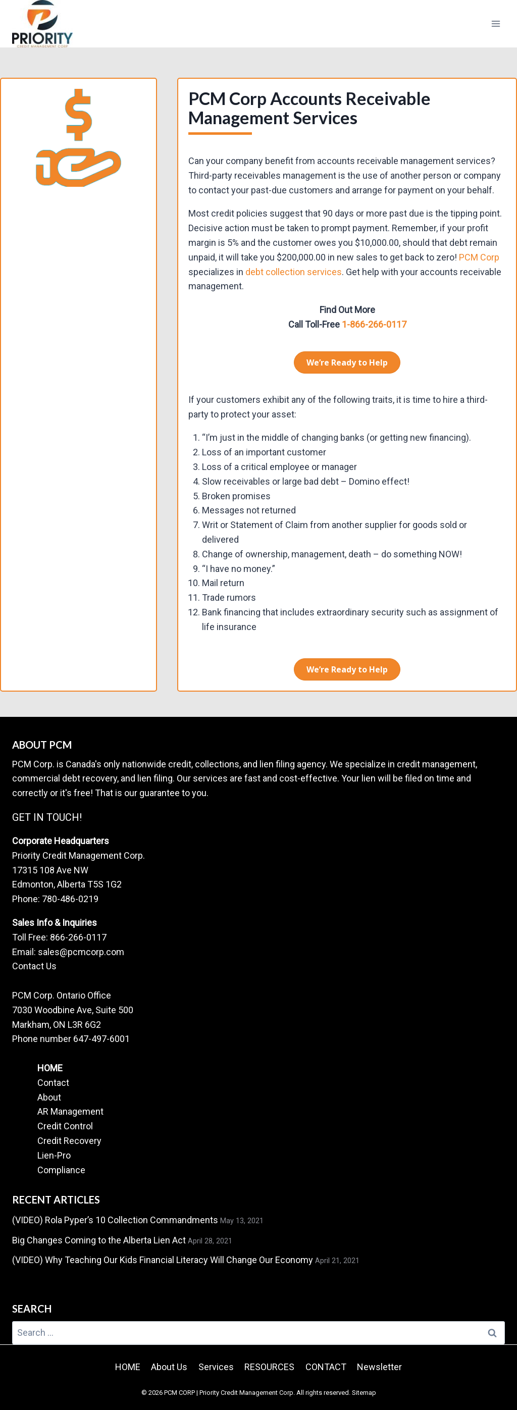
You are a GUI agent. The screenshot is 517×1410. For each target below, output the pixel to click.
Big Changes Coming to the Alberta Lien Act (99, 1240)
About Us (169, 1367)
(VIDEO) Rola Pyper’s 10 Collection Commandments (115, 1220)
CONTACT (325, 1367)
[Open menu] (495, 23)
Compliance (61, 1170)
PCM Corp (479, 257)
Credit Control (65, 1126)
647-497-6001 (101, 1038)
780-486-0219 (70, 899)
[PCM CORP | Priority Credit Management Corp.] (42, 23)
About (49, 1097)
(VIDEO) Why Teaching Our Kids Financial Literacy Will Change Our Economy (162, 1260)
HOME (50, 1068)
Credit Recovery (69, 1140)
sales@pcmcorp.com (81, 952)
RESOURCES (269, 1367)
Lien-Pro (54, 1155)
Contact (53, 1082)
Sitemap (364, 1392)
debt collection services (293, 272)
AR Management (70, 1111)
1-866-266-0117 (373, 324)
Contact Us (34, 966)
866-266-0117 (78, 937)
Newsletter (379, 1367)
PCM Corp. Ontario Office (61, 995)
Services (216, 1367)
